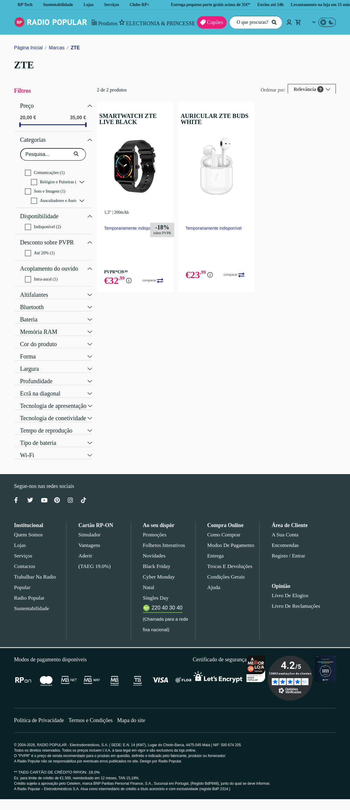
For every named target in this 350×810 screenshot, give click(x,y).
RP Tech (25, 5)
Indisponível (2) (43, 222)
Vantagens (90, 537)
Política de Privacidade (40, 731)
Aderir (85, 548)
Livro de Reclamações (294, 598)
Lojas (93, 5)
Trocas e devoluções (228, 558)
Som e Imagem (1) (45, 188)
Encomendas (285, 537)
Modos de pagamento (230, 537)
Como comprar (223, 527)
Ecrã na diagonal (41, 385)
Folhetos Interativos (164, 537)
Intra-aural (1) (42, 272)
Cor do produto (40, 336)
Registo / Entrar (289, 548)
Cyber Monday (158, 569)
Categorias (34, 137)
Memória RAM (37, 323)
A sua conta (285, 527)
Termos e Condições (93, 731)
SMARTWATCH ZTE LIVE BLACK (130, 119)
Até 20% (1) (40, 247)
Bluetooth (32, 299)
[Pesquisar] (273, 22)
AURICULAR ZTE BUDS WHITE (210, 119)
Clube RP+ (144, 5)
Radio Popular (28, 590)
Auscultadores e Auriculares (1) (53, 198)
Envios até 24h (286, 5)
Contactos (25, 558)
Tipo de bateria (39, 434)
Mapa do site (135, 731)
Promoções (154, 527)
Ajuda (213, 579)
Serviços (116, 5)
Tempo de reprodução (48, 422)
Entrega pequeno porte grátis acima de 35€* (220, 5)
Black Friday (155, 558)
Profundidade (37, 373)
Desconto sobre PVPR (47, 237)
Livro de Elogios (288, 587)
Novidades (154, 548)
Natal (149, 579)
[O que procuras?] (254, 22)
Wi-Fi (26, 447)
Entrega (215, 548)
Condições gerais (225, 569)
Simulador (89, 527)
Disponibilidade (39, 212)
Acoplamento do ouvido (50, 262)
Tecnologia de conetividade (54, 410)
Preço (27, 105)
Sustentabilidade (60, 5)
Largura (30, 360)
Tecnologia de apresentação (55, 397)
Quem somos (28, 527)
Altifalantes (34, 286)
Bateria (29, 311)
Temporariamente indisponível (131, 228)
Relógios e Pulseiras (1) (53, 179)
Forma (28, 348)
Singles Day (154, 590)
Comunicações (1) (45, 170)
